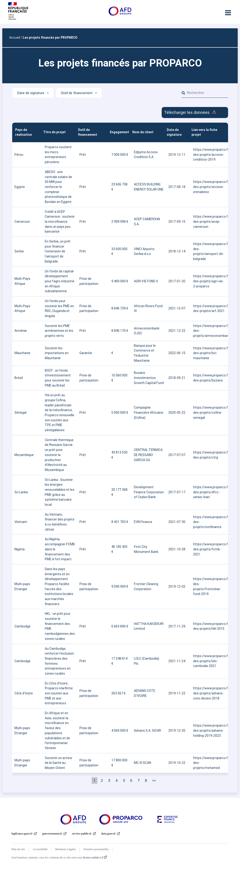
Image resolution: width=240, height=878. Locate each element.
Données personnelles (96, 849)
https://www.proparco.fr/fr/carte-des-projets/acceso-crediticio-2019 (209, 154)
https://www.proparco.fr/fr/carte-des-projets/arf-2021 (209, 308)
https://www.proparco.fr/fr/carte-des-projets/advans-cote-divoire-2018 (209, 693)
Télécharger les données (195, 112)
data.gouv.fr (110, 833)
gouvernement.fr (54, 833)
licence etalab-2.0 (95, 857)
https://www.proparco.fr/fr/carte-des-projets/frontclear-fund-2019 (209, 586)
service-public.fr (84, 833)
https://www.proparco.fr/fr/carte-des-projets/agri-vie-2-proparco (209, 281)
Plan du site (18, 849)
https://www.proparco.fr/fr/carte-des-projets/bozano (209, 377)
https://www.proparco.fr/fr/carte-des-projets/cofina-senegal (209, 412)
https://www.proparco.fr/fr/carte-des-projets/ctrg (209, 454)
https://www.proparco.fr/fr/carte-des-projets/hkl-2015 (209, 626)
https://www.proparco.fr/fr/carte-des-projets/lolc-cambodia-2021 (209, 661)
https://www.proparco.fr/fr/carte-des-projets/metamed (209, 763)
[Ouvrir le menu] (227, 13)
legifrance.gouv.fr (24, 833)
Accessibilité (40, 849)
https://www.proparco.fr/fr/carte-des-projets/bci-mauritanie (209, 353)
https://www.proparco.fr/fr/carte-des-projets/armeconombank (209, 331)
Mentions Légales (65, 849)
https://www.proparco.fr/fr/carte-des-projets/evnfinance (209, 522)
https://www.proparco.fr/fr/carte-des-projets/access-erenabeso (209, 187)
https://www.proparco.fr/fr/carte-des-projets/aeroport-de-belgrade (209, 251)
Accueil (14, 37)
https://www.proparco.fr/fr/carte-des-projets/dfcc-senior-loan (209, 492)
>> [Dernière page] (154, 780)
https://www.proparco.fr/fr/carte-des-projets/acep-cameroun (209, 221)
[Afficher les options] (33, 93)
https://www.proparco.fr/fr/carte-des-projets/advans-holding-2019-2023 (209, 730)
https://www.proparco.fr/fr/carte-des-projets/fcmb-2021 (209, 549)
